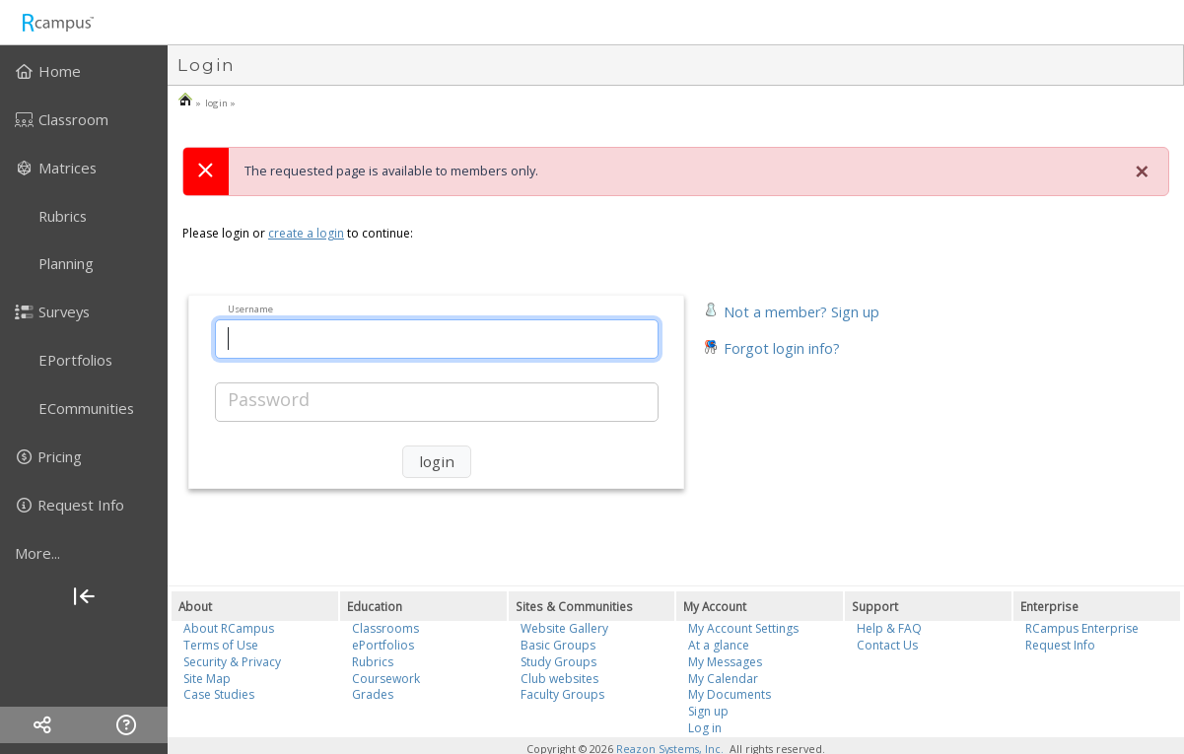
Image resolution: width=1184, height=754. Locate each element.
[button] (791, 310)
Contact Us (887, 645)
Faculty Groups (562, 694)
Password (269, 399)
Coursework (386, 678)
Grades (372, 694)
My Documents (729, 694)
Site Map (207, 678)
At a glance (718, 645)
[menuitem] (84, 71)
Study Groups (558, 661)
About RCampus (228, 628)
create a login (306, 233)
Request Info (1060, 645)
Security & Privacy (232, 661)
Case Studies (218, 694)
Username (250, 308)
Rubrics (372, 661)
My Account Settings (743, 628)
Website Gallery (564, 628)
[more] (84, 553)
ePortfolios (383, 645)
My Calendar (723, 678)
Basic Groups (558, 645)
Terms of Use (220, 645)
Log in (705, 728)
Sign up (708, 711)
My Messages (725, 661)
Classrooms (385, 628)
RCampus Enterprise (1082, 628)
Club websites (559, 678)
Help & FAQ (889, 628)
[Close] (1141, 171)
